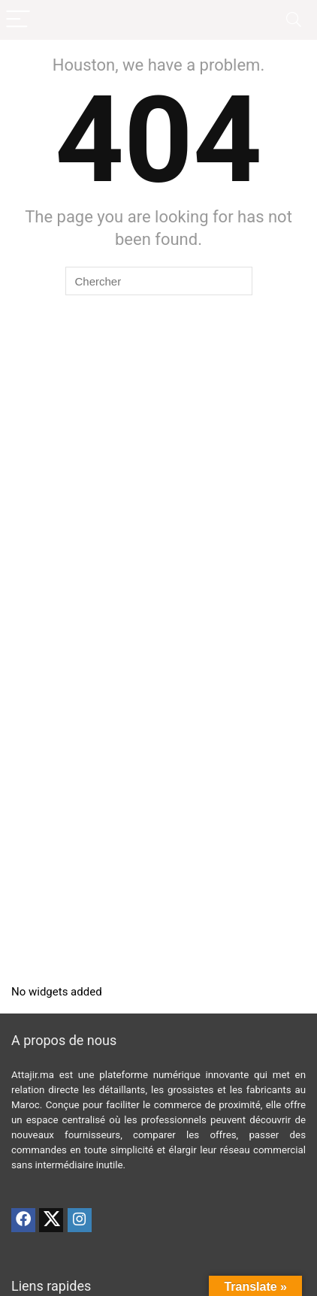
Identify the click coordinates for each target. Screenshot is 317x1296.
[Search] (294, 20)
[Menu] (18, 20)
